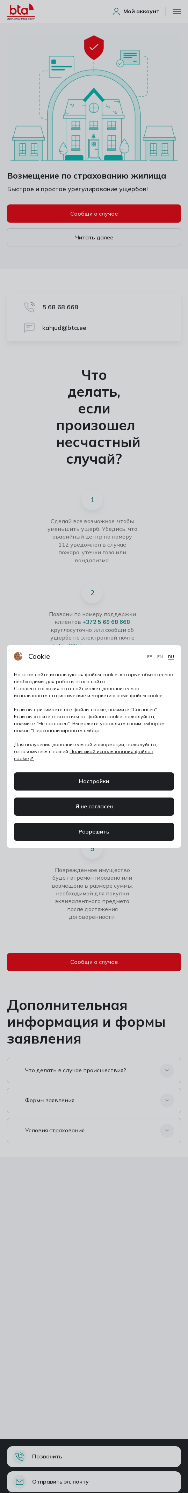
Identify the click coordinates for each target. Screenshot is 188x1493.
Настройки (94, 781)
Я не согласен (94, 806)
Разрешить (94, 831)
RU (171, 656)
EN (160, 656)
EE (150, 656)
